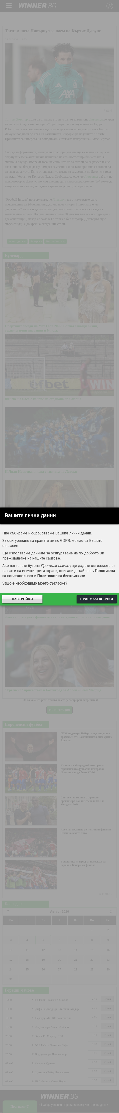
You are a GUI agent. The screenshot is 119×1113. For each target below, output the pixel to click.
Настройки (22, 599)
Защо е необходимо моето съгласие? (34, 583)
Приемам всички (96, 599)
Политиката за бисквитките (61, 576)
